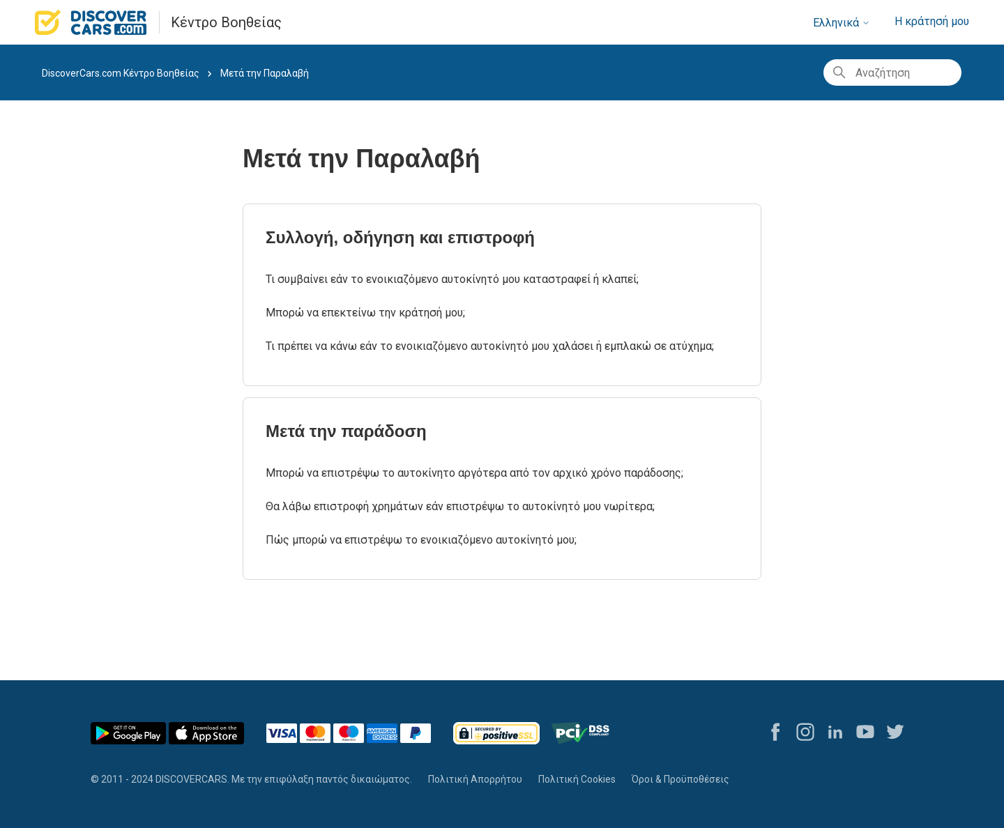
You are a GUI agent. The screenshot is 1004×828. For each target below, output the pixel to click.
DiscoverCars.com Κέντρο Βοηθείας (120, 73)
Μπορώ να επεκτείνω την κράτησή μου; (365, 312)
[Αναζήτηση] (892, 72)
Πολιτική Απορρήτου (475, 779)
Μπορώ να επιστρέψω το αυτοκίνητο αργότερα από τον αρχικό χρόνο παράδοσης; (474, 473)
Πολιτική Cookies (577, 779)
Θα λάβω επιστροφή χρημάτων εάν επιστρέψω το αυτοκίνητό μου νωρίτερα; (460, 506)
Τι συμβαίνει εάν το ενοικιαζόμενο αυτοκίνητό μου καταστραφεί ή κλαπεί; (452, 279)
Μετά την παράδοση (346, 431)
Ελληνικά (841, 22)
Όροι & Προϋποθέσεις (680, 779)
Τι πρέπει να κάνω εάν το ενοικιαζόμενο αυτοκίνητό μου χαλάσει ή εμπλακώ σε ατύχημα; (490, 346)
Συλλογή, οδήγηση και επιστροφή (400, 237)
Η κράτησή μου (932, 21)
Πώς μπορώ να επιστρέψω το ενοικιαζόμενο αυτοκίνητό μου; (421, 539)
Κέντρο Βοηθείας (226, 22)
